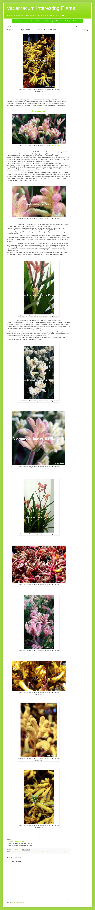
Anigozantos (18, 851)
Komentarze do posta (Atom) (18, 902)
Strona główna (39, 900)
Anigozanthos (13, 851)
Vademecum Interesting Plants (41, 8)
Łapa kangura (65, 851)
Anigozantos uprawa (26, 851)
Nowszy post (10, 900)
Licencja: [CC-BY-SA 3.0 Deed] (16, 841)
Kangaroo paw (54, 145)
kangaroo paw (33, 851)
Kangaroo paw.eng (38, 111)
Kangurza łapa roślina (47, 851)
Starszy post (67, 900)
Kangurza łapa (40, 851)
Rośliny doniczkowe (11, 853)
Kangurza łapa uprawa (57, 851)
